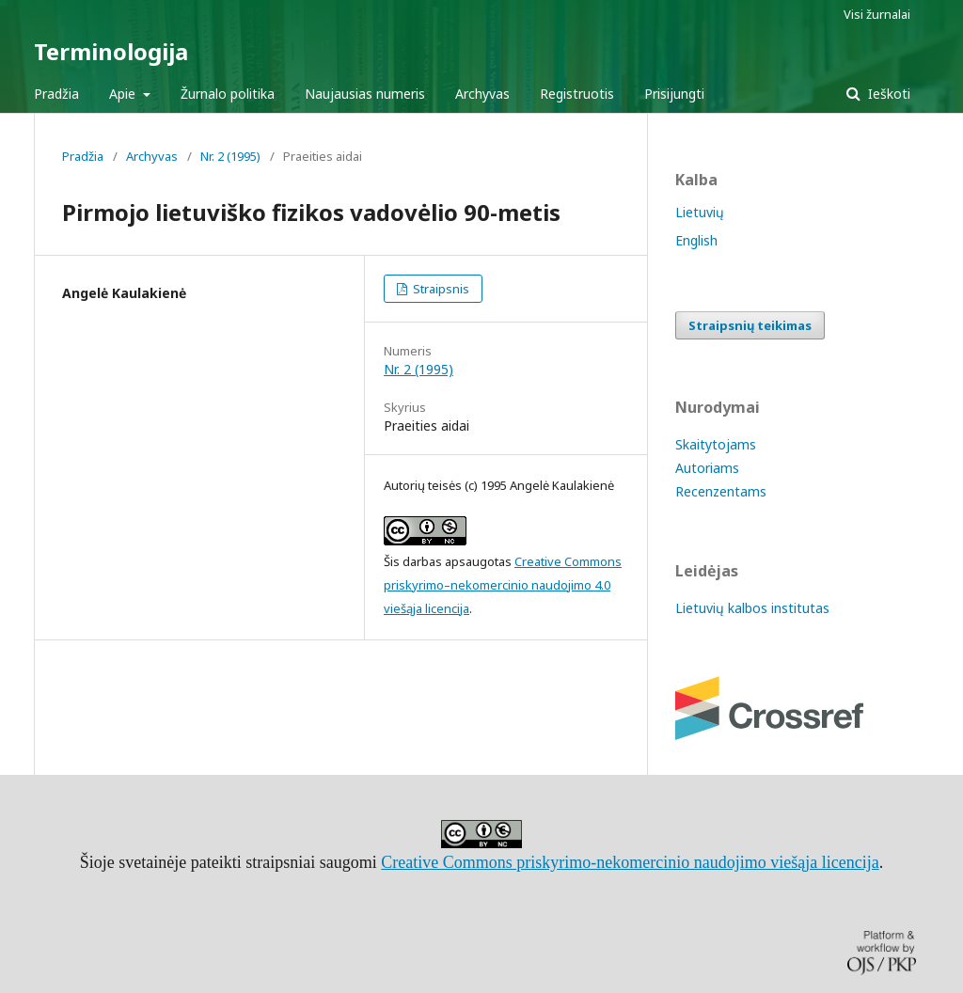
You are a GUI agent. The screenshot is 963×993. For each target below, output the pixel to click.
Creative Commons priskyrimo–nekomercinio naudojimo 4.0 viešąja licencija (503, 585)
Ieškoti (887, 93)
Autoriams (707, 468)
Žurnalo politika (228, 93)
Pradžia (56, 93)
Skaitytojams (715, 444)
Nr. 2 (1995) (230, 156)
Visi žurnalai (877, 14)
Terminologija (111, 51)
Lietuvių (699, 212)
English (696, 240)
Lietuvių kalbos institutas (752, 608)
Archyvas (482, 93)
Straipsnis (439, 288)
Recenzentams (720, 491)
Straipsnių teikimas (750, 325)
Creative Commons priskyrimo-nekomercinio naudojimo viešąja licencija (629, 862)
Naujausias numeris (365, 93)
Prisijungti (674, 93)
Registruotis (577, 93)
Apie (124, 93)
